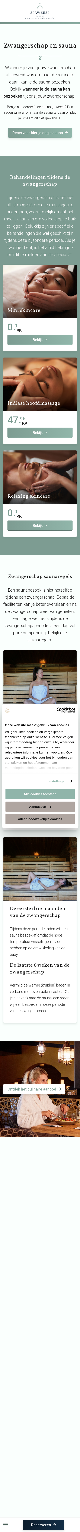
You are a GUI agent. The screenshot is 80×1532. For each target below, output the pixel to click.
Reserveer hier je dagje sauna (40, 133)
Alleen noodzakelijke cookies (40, 819)
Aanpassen (40, 806)
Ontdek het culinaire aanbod (34, 1089)
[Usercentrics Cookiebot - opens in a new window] (57, 710)
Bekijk (41, 340)
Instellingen (57, 781)
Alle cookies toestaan (40, 794)
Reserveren (44, 1525)
